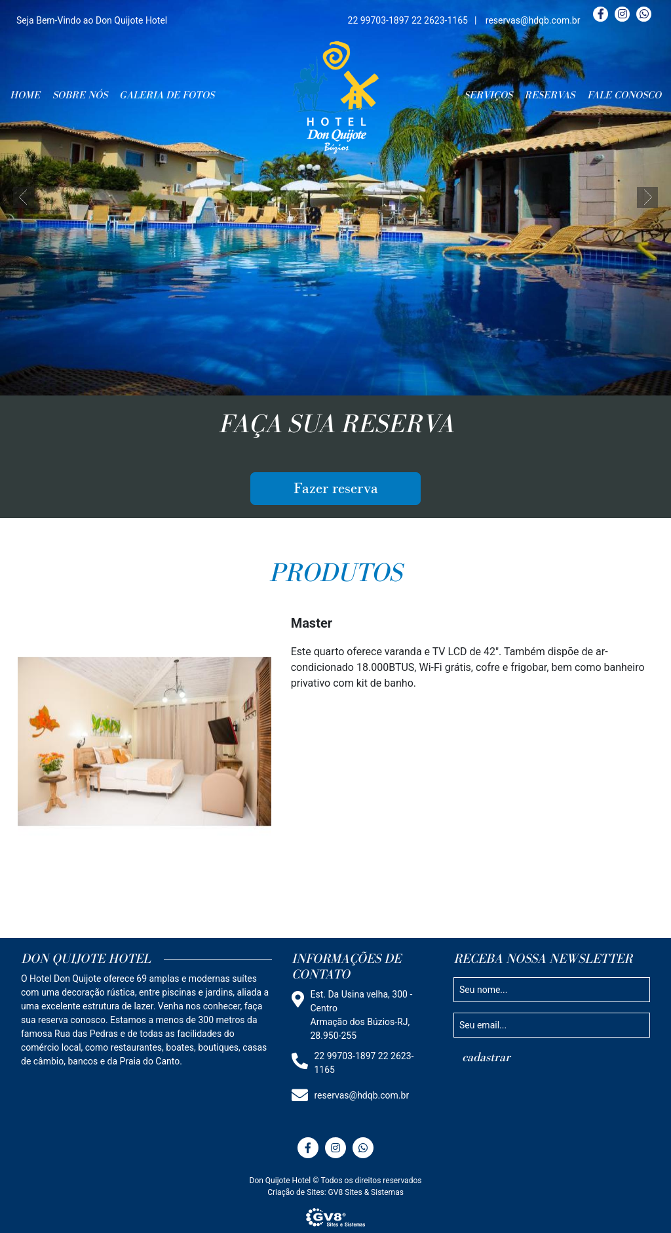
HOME (25, 95)
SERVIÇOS (488, 95)
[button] (23, 197)
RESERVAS (549, 95)
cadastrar (486, 1057)
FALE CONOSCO (624, 95)
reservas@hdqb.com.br (533, 20)
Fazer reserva (336, 488)
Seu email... (483, 1024)
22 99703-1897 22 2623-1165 (408, 20)
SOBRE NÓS (79, 95)
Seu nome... (483, 989)
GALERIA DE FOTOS (166, 95)
